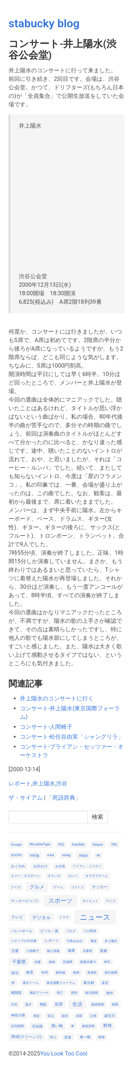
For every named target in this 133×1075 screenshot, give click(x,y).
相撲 (115, 1004)
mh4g (66, 855)
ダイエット (90, 901)
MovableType (39, 844)
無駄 (43, 1004)
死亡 (60, 993)
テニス (111, 901)
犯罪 (59, 1004)
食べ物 (85, 1037)
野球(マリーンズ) (26, 1037)
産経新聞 (97, 1004)
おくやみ (18, 866)
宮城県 (67, 962)
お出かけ (40, 866)
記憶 (93, 1016)
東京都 (88, 983)
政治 (14, 973)
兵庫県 (87, 951)
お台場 (60, 866)
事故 (93, 941)
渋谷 (61, 783)
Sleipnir (97, 844)
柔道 (105, 983)
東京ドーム (31, 983)
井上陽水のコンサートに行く (57, 698)
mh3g (34, 855)
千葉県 (19, 961)
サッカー (99, 887)
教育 (29, 972)
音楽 (67, 1037)
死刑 (74, 993)
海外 (109, 993)
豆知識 (37, 1026)
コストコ (77, 887)
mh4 (50, 855)
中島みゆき (75, 941)
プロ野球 (89, 931)
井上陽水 (43, 783)
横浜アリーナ (39, 993)
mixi (83, 855)
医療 (103, 951)
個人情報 (53, 951)
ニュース (95, 917)
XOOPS (16, 855)
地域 (52, 962)
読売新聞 (17, 1026)
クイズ (16, 887)
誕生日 (109, 1016)
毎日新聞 (91, 993)
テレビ (17, 917)
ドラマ (64, 917)
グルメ (36, 887)
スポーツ (60, 900)
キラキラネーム (96, 876)
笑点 (51, 1016)
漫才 (28, 1004)
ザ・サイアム (26, 797)
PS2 (61, 844)
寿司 (107, 962)
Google (16, 844)
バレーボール (21, 931)
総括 (65, 1016)
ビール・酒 (49, 931)
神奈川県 (18, 1015)
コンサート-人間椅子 (46, 726)
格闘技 (16, 993)
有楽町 (92, 972)
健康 (71, 950)
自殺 (79, 1016)
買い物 (57, 1026)
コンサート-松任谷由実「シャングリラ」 (71, 736)
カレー (73, 876)
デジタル (41, 917)
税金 (36, 1016)
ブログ (71, 931)
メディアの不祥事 (24, 941)
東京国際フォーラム (60, 983)
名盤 (37, 962)
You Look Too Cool (63, 1053)
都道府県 (88, 1026)
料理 (44, 972)
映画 (76, 972)
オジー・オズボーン (25, 876)
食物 (101, 1037)
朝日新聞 (111, 972)
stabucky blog (44, 23)
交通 (14, 951)
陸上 (53, 1037)
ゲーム (58, 887)
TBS (114, 844)
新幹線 (60, 972)
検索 (97, 816)
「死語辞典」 (64, 797)
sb (98, 855)
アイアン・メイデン (87, 866)
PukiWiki (78, 844)
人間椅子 (32, 951)
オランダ (54, 876)
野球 (107, 1025)
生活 (77, 1004)
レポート (20, 783)
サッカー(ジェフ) (24, 901)
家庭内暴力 (88, 962)
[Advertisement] (66, 200)
